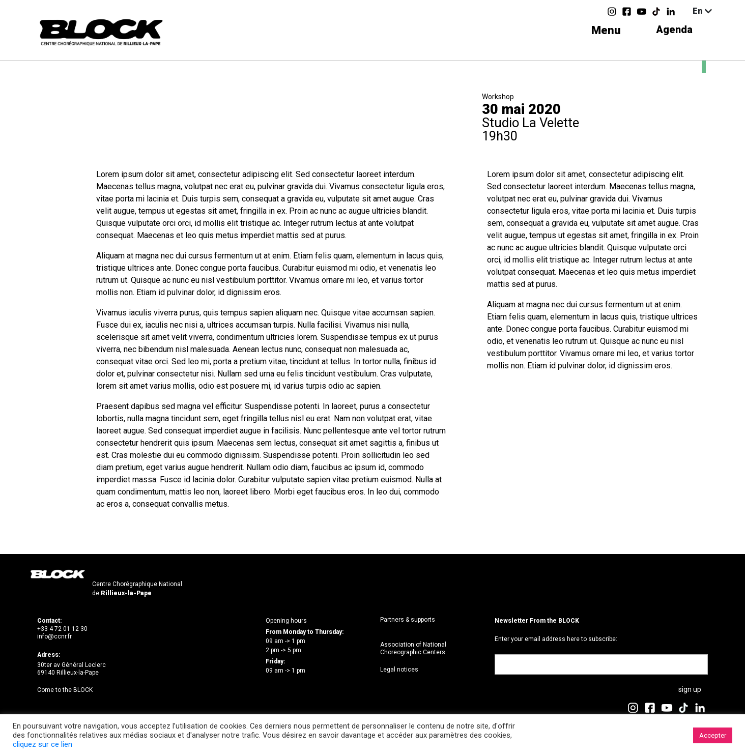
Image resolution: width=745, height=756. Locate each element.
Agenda (672, 30)
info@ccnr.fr (54, 636)
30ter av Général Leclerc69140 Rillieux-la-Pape (71, 669)
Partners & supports (407, 619)
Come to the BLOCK (65, 689)
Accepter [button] (712, 735)
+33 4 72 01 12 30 (62, 628)
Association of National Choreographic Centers (413, 648)
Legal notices (399, 669)
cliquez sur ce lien (42, 744)
